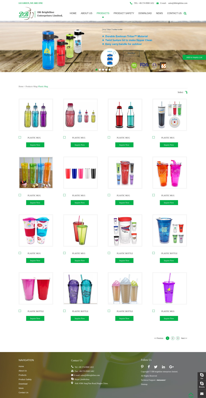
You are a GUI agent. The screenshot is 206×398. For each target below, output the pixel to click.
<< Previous (158, 338)
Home (73, 13)
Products (103, 13)
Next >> (184, 338)
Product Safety (124, 13)
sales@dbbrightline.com (177, 3)
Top (190, 395)
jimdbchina (84, 379)
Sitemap (144, 384)
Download (145, 13)
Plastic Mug (43, 86)
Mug (35, 86)
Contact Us (174, 13)
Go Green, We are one (31, 3)
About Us (86, 13)
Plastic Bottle (125, 253)
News (159, 13)
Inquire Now (35, 145)
